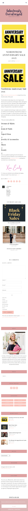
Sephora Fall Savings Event (15, 432)
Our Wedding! (14, 244)
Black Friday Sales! (14, 222)
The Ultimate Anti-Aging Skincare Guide (17, 440)
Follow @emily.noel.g (5, 468)
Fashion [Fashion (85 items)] (20, 400)
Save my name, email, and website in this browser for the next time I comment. (5, 303)
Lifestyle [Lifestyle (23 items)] (20, 402)
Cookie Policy (11, 509)
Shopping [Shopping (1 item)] (7, 405)
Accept (14, 506)
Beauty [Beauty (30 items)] (7, 400)
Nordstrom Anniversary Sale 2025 (16, 417)
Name (4, 280)
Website (4, 290)
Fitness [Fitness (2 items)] (7, 402)
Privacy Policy (17, 509)
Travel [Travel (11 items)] (20, 405)
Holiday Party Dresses (14, 248)
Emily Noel (17, 61)
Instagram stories (14, 158)
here (18, 175)
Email (4, 285)
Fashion (9, 178)
